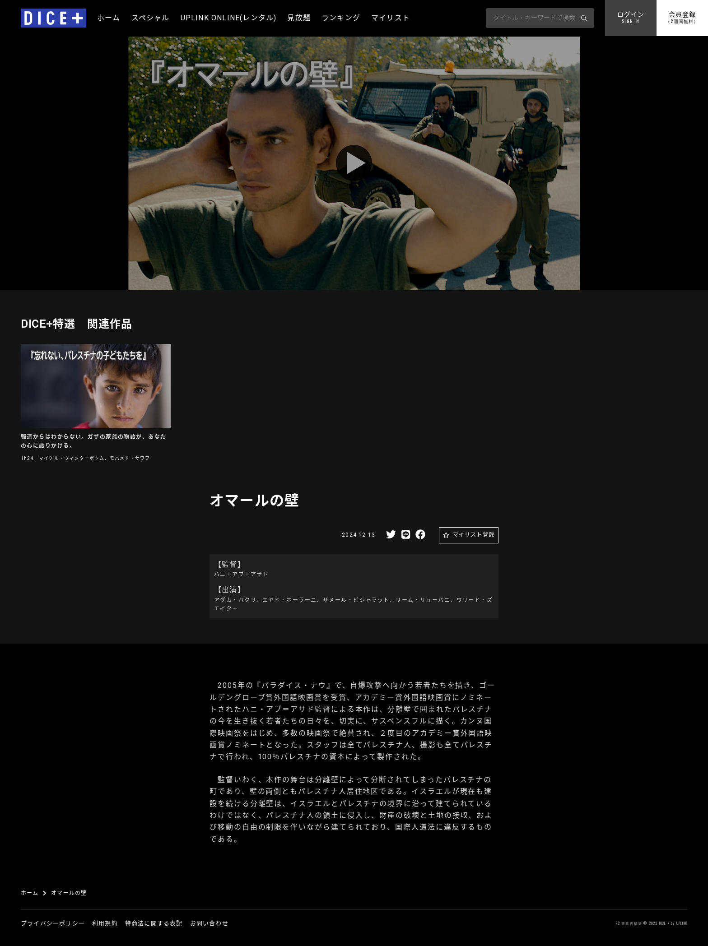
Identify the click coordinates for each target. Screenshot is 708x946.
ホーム (109, 18)
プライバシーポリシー (53, 923)
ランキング (340, 18)
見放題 (299, 18)
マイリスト (390, 18)
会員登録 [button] (682, 18)
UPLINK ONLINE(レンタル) (229, 18)
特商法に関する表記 (154, 923)
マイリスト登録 (473, 535)
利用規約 (105, 923)
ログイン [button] (631, 18)
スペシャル (150, 18)
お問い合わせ (209, 923)
